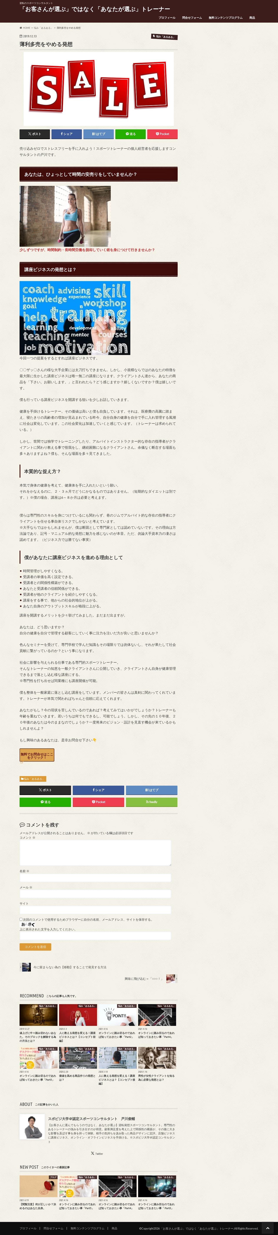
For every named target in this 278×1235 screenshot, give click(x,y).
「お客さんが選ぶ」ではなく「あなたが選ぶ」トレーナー (95, 8)
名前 (24, 871)
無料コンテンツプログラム (226, 17)
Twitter (99, 1153)
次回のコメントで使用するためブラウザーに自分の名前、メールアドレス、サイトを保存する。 (88, 919)
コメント (27, 837)
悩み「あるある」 (34, 778)
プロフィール (167, 17)
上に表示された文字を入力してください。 (48, 929)
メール (26, 887)
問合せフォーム (192, 17)
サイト (24, 903)
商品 (252, 17)
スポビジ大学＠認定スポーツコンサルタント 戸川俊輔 (91, 1119)
